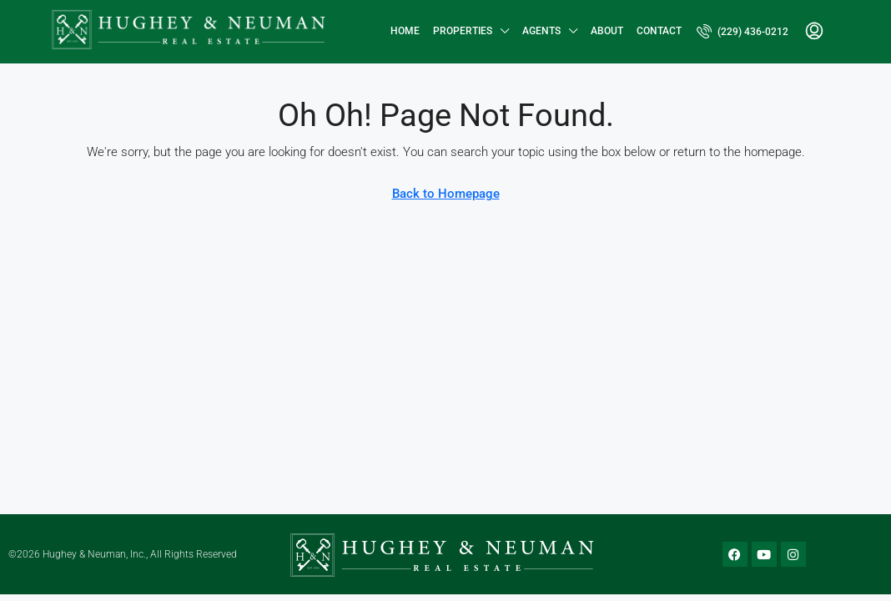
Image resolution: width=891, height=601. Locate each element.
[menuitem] (742, 32)
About (607, 31)
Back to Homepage (446, 193)
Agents (541, 31)
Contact (659, 31)
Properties (462, 31)
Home (405, 31)
